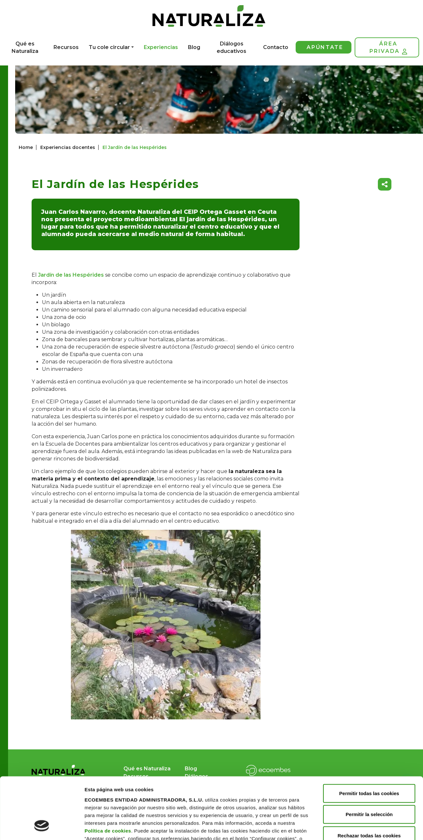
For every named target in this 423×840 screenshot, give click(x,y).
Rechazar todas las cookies (369, 781)
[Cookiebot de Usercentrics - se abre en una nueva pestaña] (42, 827)
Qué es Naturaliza (25, 47)
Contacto (275, 47)
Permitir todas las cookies (369, 738)
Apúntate (325, 47)
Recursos (66, 47)
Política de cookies (107, 776)
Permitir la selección (369, 760)
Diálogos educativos (231, 47)
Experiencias (161, 47)
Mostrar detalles (103, 827)
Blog (194, 47)
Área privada (388, 47)
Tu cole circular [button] (109, 47)
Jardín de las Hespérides (71, 275)
